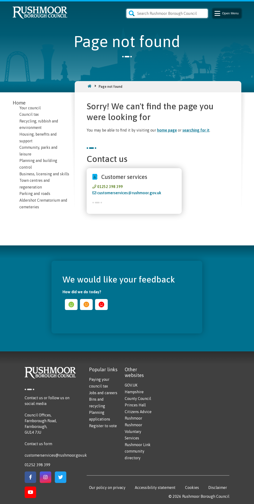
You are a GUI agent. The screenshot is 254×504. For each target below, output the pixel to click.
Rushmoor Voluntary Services (133, 431)
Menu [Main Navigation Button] (226, 13)
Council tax (29, 114)
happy (71, 304)
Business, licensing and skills (44, 174)
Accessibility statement (155, 487)
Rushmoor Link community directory (138, 451)
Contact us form (38, 444)
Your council (30, 108)
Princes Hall (135, 405)
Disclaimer (217, 487)
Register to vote (103, 426)
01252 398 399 (110, 186)
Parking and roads (34, 193)
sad (101, 304)
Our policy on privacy (107, 487)
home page (167, 130)
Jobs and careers (103, 393)
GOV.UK (131, 385)
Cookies (192, 487)
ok (86, 304)
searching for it (195, 130)
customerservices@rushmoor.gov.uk (129, 193)
